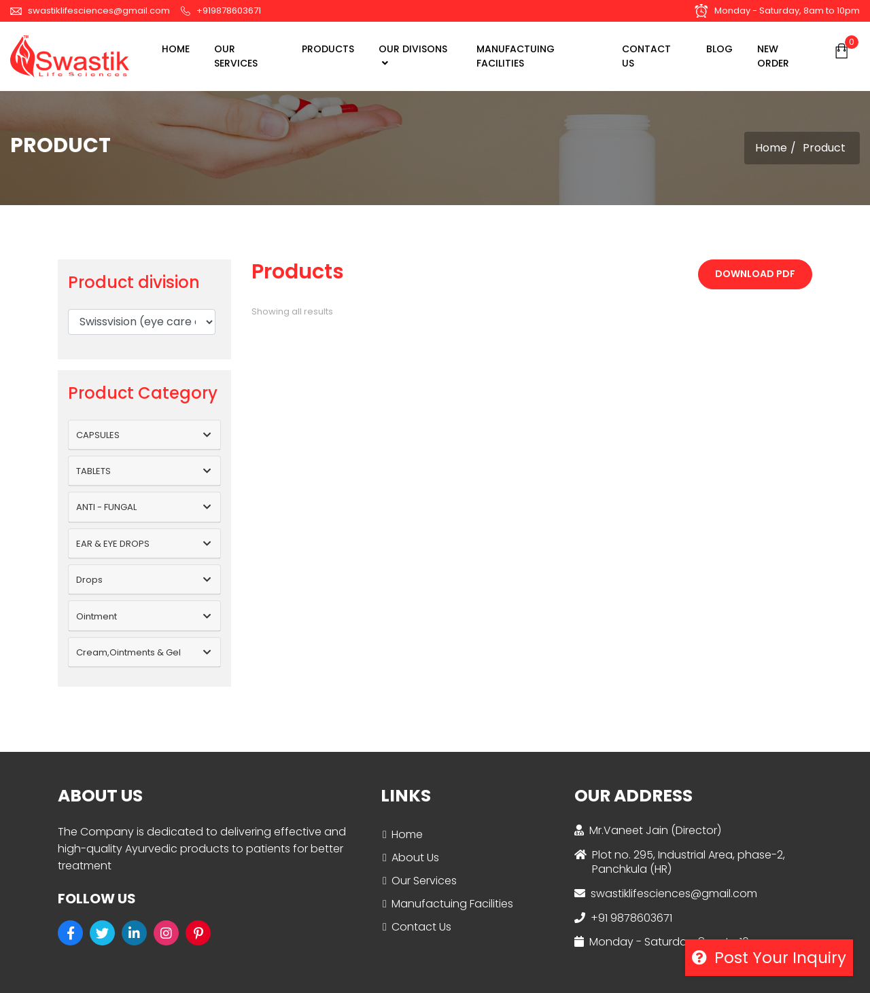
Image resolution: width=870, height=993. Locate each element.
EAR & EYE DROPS (113, 543)
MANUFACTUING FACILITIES (515, 56)
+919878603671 (220, 10)
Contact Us (421, 927)
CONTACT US (646, 56)
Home (176, 49)
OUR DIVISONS (413, 55)
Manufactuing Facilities (452, 903)
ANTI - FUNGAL (106, 507)
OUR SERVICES (236, 56)
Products (328, 49)
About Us (415, 857)
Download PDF (755, 274)
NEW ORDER (773, 56)
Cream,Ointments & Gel (128, 652)
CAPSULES (98, 435)
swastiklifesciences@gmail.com (90, 10)
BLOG (719, 49)
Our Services (424, 880)
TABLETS (93, 471)
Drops (89, 579)
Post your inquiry (769, 958)
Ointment (96, 616)
